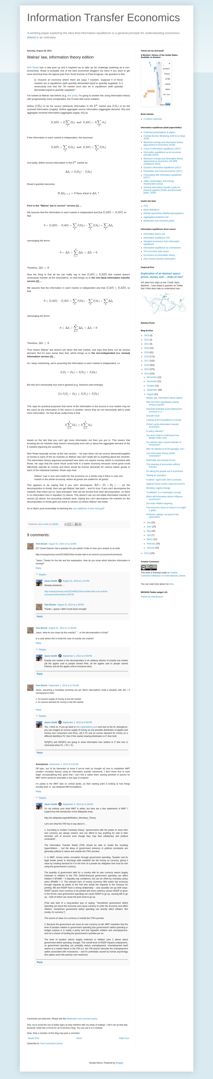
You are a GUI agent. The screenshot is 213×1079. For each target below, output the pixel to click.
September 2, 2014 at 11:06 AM (78, 804)
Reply (38, 568)
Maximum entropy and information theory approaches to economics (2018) (163, 143)
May (149, 531)
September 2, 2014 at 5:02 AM (63, 764)
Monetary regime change (158, 488)
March (150, 539)
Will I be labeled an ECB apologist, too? (165, 449)
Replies (42, 574)
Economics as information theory (159, 255)
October (151, 385)
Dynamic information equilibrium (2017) (162, 167)
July (149, 522)
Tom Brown (42, 544)
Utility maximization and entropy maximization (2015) (159, 182)
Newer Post (33, 1038)
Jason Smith (50, 581)
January (151, 548)
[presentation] (38, 106)
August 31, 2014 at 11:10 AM (62, 544)
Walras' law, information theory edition (164, 398)
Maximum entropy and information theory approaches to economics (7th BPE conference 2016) (163, 161)
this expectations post (87, 727)
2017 (147, 360)
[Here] (31, 37)
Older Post (124, 1038)
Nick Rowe (33, 67)
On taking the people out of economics (164, 471)
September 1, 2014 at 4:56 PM (77, 722)
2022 (147, 339)
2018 (147, 356)
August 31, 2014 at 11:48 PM (62, 628)
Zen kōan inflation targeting (159, 503)
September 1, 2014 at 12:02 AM (64, 685)
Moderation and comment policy (81, 1018)
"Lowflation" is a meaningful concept (163, 492)
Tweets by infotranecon (152, 596)
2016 (147, 365)
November (152, 381)
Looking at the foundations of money (163, 420)
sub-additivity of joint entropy (88, 508)
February (151, 543)
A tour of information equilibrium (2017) (162, 148)
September (152, 390)
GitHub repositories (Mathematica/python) (164, 213)
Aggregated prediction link (156, 217)
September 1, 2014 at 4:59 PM (77, 656)
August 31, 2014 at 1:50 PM (70, 604)
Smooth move (153, 416)
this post (72, 95)
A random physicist (153, 119)
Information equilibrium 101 (157, 238)
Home (79, 1038)
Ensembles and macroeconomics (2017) (163, 171)
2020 (147, 348)
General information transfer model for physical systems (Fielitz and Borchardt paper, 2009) (162, 190)
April (149, 535)
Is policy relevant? (154, 431)
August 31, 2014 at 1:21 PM (76, 581)
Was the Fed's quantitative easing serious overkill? (162, 403)
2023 (147, 335)
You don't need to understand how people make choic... (162, 436)
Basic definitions (151, 209)
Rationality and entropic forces (160, 460)
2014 (147, 373)
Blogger (119, 1063)
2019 (147, 352)
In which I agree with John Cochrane (163, 479)
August (150, 394)
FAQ (146, 206)
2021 (147, 344)
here (171, 584)
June (149, 526)
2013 (147, 553)
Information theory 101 (154, 234)
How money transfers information (159, 259)
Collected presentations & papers (160, 132)
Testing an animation (156, 475)
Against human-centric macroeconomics (165, 484)
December (152, 377)
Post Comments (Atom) (51, 1043)
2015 (147, 369)
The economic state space (156, 251)
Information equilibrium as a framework (162, 247)
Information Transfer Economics (103, 17)
